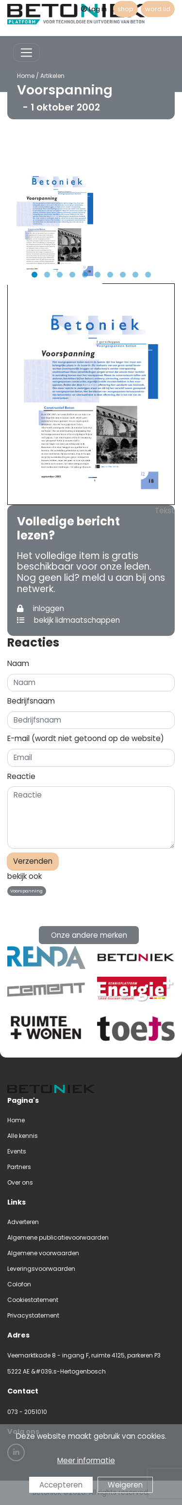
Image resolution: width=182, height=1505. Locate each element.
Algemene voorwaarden (43, 1253)
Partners (19, 1167)
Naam (18, 663)
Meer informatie (86, 1460)
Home (25, 76)
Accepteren (61, 1485)
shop (125, 9)
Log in (94, 9)
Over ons (20, 1182)
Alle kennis (22, 1136)
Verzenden (32, 861)
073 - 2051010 (27, 1412)
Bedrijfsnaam (31, 701)
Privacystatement (33, 1315)
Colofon (19, 1284)
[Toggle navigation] (26, 52)
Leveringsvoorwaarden (41, 1268)
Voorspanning (26, 891)
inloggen (40, 608)
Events (16, 1151)
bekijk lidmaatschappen (68, 620)
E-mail (85, 738)
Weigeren (125, 1485)
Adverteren (23, 1222)
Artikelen (52, 76)
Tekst (165, 510)
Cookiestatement (32, 1300)
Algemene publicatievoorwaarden (58, 1237)
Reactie (21, 776)
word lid (157, 9)
